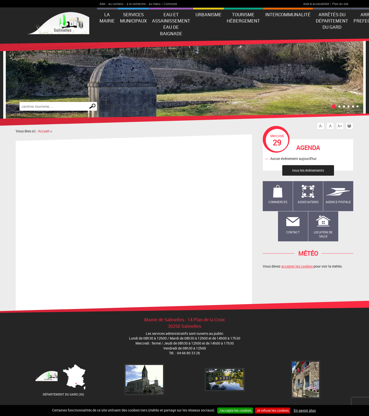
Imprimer (350, 126)
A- (320, 126)
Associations (308, 202)
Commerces (277, 202)
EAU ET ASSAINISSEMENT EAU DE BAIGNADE (171, 23)
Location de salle (323, 234)
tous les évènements (308, 170)
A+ (340, 126)
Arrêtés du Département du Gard (332, 20)
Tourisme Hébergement (243, 17)
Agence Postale (338, 202)
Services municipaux (133, 17)
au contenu (116, 4)
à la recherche (136, 4)
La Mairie (107, 17)
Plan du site (340, 4)
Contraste (170, 4)
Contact (293, 232)
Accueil (44, 131)
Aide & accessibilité (316, 4)
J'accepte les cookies (235, 410)
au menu (154, 4)
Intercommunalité (287, 14)
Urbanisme (209, 14)
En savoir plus (305, 410)
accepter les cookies (297, 266)
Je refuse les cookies (272, 410)
